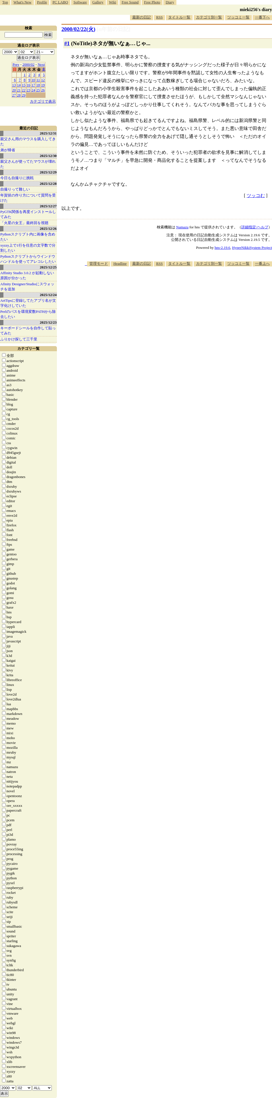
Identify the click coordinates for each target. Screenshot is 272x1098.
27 (14, 95)
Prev (16, 64)
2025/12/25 (48, 267)
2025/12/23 (48, 322)
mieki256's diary (256, 9)
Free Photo (152, 2)
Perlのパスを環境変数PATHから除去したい (28, 314)
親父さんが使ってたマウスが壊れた (28, 164)
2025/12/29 (48, 172)
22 (24, 90)
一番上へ (262, 263)
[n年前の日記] (113, 29)
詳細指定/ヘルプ (254, 227)
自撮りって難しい (15, 189)
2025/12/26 (48, 228)
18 (38, 85)
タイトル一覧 (179, 17)
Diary (170, 2)
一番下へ (262, 17)
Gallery (98, 2)
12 (43, 80)
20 (14, 90)
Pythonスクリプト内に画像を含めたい (27, 236)
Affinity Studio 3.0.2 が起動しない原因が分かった (27, 275)
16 (28, 85)
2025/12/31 (48, 133)
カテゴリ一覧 (28, 348)
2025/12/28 (48, 183)
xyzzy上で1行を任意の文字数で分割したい (27, 248)
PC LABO (60, 2)
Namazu (182, 227)
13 (14, 85)
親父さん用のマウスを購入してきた (28, 141)
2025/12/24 (48, 295)
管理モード (98, 263)
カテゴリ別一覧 (209, 17)
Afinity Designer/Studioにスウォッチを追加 (27, 286)
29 (24, 95)
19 (43, 85)
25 (38, 90)
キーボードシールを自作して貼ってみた (28, 330)
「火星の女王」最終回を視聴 (24, 223)
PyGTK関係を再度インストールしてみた (28, 214)
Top (5, 2)
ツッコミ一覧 (238, 17)
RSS (159, 17)
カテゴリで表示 (43, 101)
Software (80, 2)
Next (41, 64)
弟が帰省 (7, 150)
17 (33, 85)
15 (24, 85)
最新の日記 (141, 17)
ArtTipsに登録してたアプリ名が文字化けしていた (28, 303)
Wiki (112, 2)
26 (43, 90)
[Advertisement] (194, 311)
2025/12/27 (48, 206)
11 (38, 80)
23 (28, 90)
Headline (120, 263)
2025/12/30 (48, 156)
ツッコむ (256, 195)
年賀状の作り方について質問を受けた (28, 197)
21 (19, 90)
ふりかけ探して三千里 (18, 339)
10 (33, 80)
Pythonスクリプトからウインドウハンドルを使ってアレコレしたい (28, 259)
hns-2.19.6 (222, 247)
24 (33, 90)
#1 (67, 43)
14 (19, 85)
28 (19, 95)
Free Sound (130, 2)
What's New (22, 2)
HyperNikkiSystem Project (252, 247)
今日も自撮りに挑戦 (17, 178)
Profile (42, 2)
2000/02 (28, 64)
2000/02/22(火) (78, 29)
